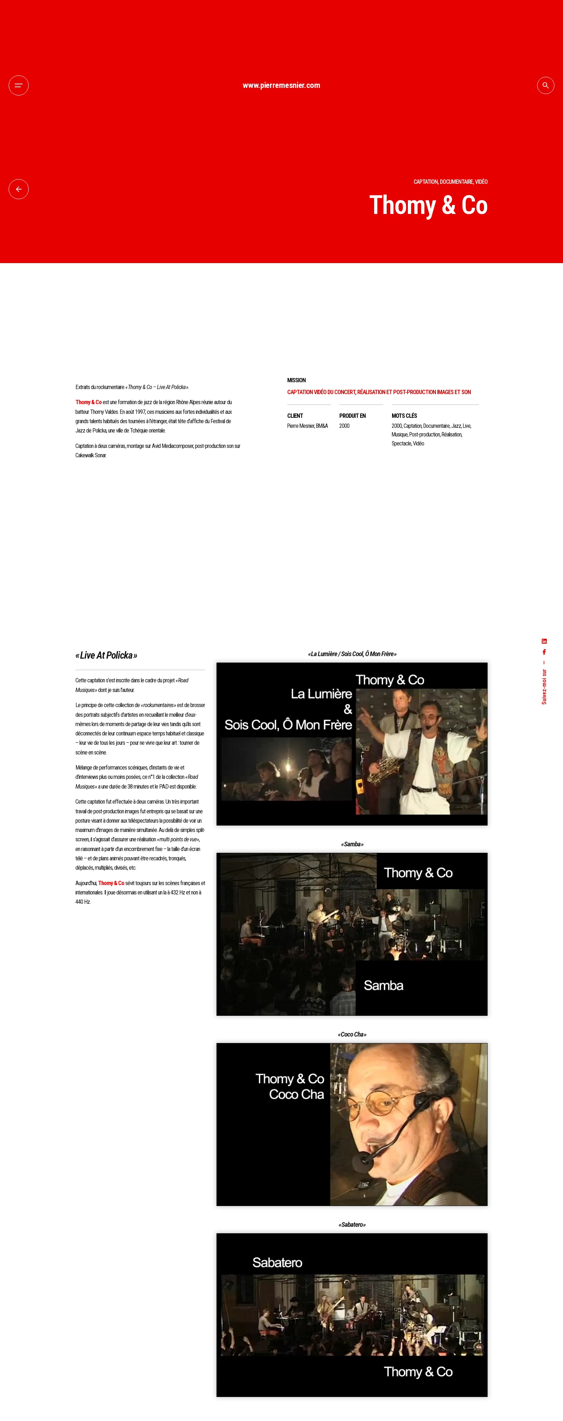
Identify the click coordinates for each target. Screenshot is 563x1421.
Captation (413, 426)
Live (466, 426)
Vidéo (418, 443)
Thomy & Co (88, 402)
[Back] (19, 189)
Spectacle (401, 443)
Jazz (456, 426)
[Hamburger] (19, 85)
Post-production (424, 434)
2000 (397, 426)
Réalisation (451, 434)
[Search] (545, 85)
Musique (400, 434)
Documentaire (436, 426)
